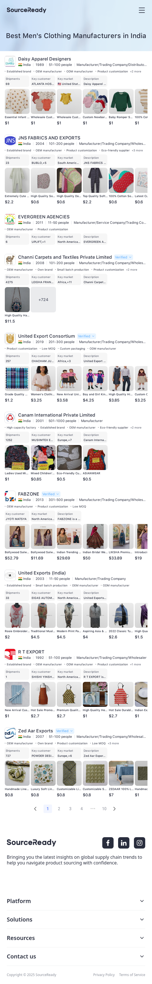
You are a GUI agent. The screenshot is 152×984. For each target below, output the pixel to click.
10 (104, 809)
